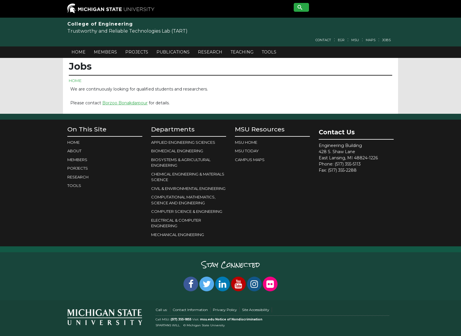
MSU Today (247, 150)
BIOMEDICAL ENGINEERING (177, 150)
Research (210, 52)
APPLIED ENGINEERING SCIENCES (183, 142)
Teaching (241, 52)
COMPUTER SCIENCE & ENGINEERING (186, 211)
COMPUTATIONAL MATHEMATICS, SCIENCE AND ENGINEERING (183, 200)
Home (78, 52)
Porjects (77, 168)
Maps (370, 40)
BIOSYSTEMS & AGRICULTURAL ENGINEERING (181, 162)
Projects (136, 52)
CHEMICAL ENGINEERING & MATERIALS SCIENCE (187, 177)
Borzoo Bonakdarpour (125, 103)
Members (105, 52)
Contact (323, 40)
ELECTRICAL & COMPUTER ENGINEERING (176, 223)
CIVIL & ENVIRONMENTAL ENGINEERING (188, 188)
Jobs (386, 40)
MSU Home (246, 142)
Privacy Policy (225, 309)
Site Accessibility (255, 309)
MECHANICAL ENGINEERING (177, 234)
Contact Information (190, 309)
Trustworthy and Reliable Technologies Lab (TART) (127, 31)
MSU (355, 40)
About (74, 150)
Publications (173, 52)
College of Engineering (100, 24)
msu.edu (207, 319)
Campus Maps (250, 159)
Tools (269, 52)
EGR (341, 40)
